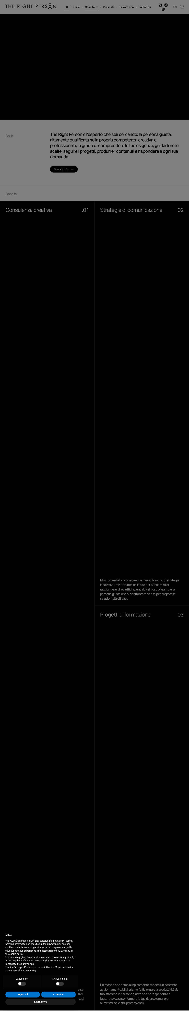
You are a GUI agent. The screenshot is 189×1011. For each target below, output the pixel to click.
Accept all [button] (58, 994)
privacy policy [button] (54, 944)
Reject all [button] (22, 994)
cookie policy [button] (16, 954)
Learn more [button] (40, 1001)
